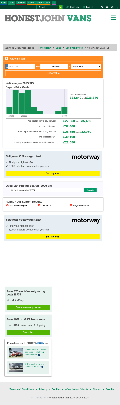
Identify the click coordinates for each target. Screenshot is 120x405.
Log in (87, 7)
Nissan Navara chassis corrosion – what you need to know (35, 352)
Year (44, 205)
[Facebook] (101, 7)
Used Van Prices (74, 47)
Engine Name (79, 205)
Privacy (43, 389)
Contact (97, 389)
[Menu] (113, 18)
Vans (11, 2)
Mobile (110, 389)
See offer (28, 332)
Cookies (56, 389)
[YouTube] (107, 7)
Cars (3, 2)
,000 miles (55, 66)
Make (16, 205)
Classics (21, 2)
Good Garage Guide (39, 2)
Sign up (72, 7)
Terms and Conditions (22, 389)
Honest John (44, 47)
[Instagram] (112, 7)
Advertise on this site (76, 389)
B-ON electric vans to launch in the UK (34, 365)
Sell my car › (53, 173)
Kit (53, 2)
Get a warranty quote (28, 307)
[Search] (60, 7)
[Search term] (49, 7)
